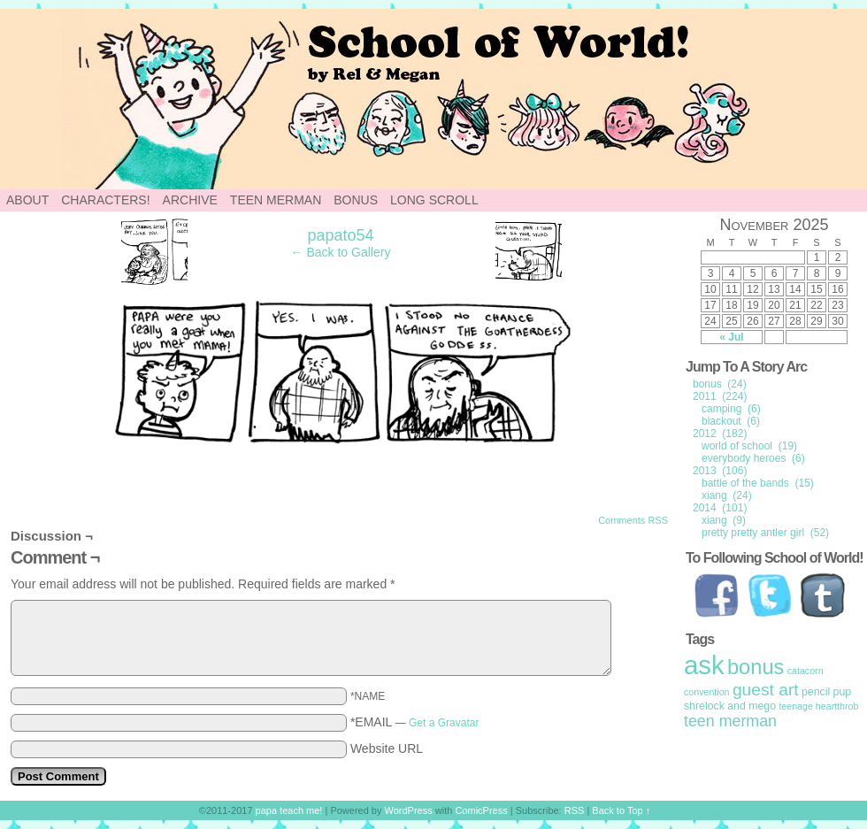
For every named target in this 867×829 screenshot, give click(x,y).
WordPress (409, 810)
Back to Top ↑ (621, 810)
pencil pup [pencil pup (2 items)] (826, 692)
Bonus (356, 200)
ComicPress (481, 810)
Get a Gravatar (444, 723)
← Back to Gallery (341, 252)
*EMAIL (415, 722)
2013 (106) (720, 470)
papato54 (340, 235)
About (27, 200)
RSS (574, 810)
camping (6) (731, 409)
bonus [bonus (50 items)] (755, 667)
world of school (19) (749, 446)
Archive (190, 200)
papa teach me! (289, 810)
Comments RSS (633, 520)
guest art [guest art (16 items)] (766, 689)
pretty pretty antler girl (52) (765, 532)
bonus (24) (720, 384)
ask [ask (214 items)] (704, 664)
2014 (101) (720, 508)
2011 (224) (720, 396)
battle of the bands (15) (758, 483)
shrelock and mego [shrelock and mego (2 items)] (730, 706)
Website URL (386, 748)
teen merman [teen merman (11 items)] (730, 721)
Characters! (105, 200)
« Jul (731, 337)
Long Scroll (434, 200)
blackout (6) (731, 421)
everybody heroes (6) (753, 458)
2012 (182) (720, 433)
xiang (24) (727, 495)
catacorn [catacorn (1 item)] (805, 670)
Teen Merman (275, 200)
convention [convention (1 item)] (707, 692)
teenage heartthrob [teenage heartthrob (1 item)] (818, 706)
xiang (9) (724, 520)
